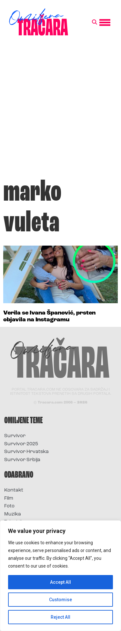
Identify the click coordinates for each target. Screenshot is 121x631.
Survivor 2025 (21, 444)
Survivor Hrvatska (26, 451)
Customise (60, 599)
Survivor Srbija (22, 460)
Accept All (60, 582)
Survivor (14, 436)
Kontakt (13, 490)
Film (8, 498)
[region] (60, 575)
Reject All (60, 617)
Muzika (12, 514)
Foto (9, 506)
